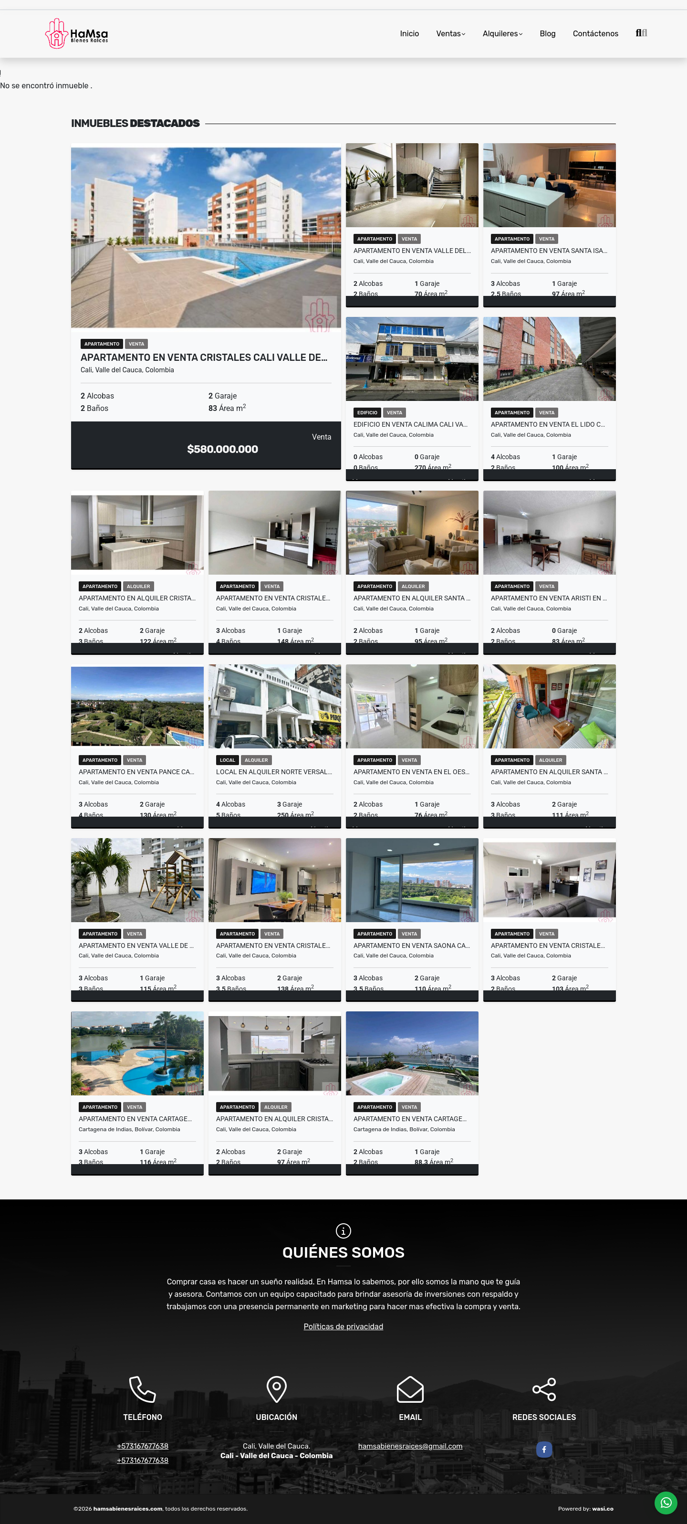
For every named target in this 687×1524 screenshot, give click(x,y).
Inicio (409, 33)
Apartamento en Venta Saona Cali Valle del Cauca (412, 945)
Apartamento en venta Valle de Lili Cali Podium (137, 945)
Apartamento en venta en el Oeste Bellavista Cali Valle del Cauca (412, 772)
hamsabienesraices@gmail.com (410, 1446)
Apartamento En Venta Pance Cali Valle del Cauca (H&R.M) (137, 772)
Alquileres (500, 33)
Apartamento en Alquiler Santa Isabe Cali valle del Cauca (549, 772)
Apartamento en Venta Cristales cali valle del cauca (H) (549, 945)
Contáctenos (596, 33)
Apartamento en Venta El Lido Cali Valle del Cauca (549, 424)
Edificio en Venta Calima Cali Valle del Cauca (412, 424)
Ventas (449, 33)
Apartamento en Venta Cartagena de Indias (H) (137, 1119)
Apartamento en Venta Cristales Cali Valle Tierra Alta (274, 945)
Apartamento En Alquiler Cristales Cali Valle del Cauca (274, 1119)
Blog (548, 33)
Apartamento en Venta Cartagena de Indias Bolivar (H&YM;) (412, 1119)
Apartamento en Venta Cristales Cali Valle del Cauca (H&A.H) (274, 598)
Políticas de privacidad (344, 1326)
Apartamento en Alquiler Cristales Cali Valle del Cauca (137, 598)
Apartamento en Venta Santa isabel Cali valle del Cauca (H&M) (549, 250)
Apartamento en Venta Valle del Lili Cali (412, 250)
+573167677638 (142, 1446)
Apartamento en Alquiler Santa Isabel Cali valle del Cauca (412, 598)
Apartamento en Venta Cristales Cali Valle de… (204, 357)
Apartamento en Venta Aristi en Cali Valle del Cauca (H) (549, 598)
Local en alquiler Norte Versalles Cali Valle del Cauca (274, 772)
